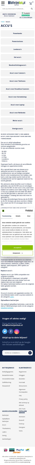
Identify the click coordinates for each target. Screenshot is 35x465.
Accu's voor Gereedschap (17, 97)
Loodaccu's (18, 49)
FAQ (20, 395)
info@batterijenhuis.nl (12, 325)
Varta (20, 431)
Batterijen (5, 415)
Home (2, 22)
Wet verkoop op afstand (24, 404)
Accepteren (17, 247)
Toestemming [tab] (6, 216)
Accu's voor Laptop (17, 105)
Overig (4, 435)
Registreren (22, 372)
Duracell (21, 420)
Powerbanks (17, 33)
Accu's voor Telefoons (17, 81)
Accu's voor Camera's (17, 73)
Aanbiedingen (6, 439)
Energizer (22, 427)
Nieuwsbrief (6, 386)
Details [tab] (18, 216)
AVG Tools (22, 409)
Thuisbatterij (6, 428)
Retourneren (23, 386)
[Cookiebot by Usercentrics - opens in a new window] (25, 211)
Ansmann (22, 417)
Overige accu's (17, 129)
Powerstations (17, 41)
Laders (12, 297)
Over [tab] (29, 216)
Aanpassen (17, 253)
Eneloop (21, 424)
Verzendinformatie (8, 379)
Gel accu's (17, 57)
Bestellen (22, 379)
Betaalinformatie (7, 375)
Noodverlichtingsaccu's (17, 65)
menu (3, 3)
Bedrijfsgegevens (7, 372)
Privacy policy (23, 399)
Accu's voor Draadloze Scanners (17, 89)
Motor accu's (17, 121)
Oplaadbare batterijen (7, 308)
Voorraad (22, 382)
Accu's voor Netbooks (17, 113)
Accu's (8, 22)
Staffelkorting (6, 382)
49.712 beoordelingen (26, 17)
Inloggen (22, 375)
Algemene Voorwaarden (23, 391)
